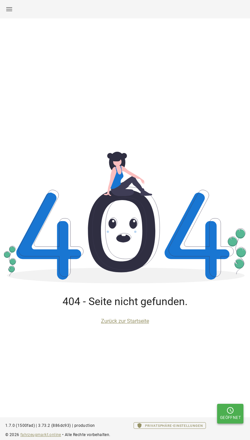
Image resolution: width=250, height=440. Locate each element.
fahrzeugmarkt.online (40, 434)
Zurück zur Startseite (125, 321)
